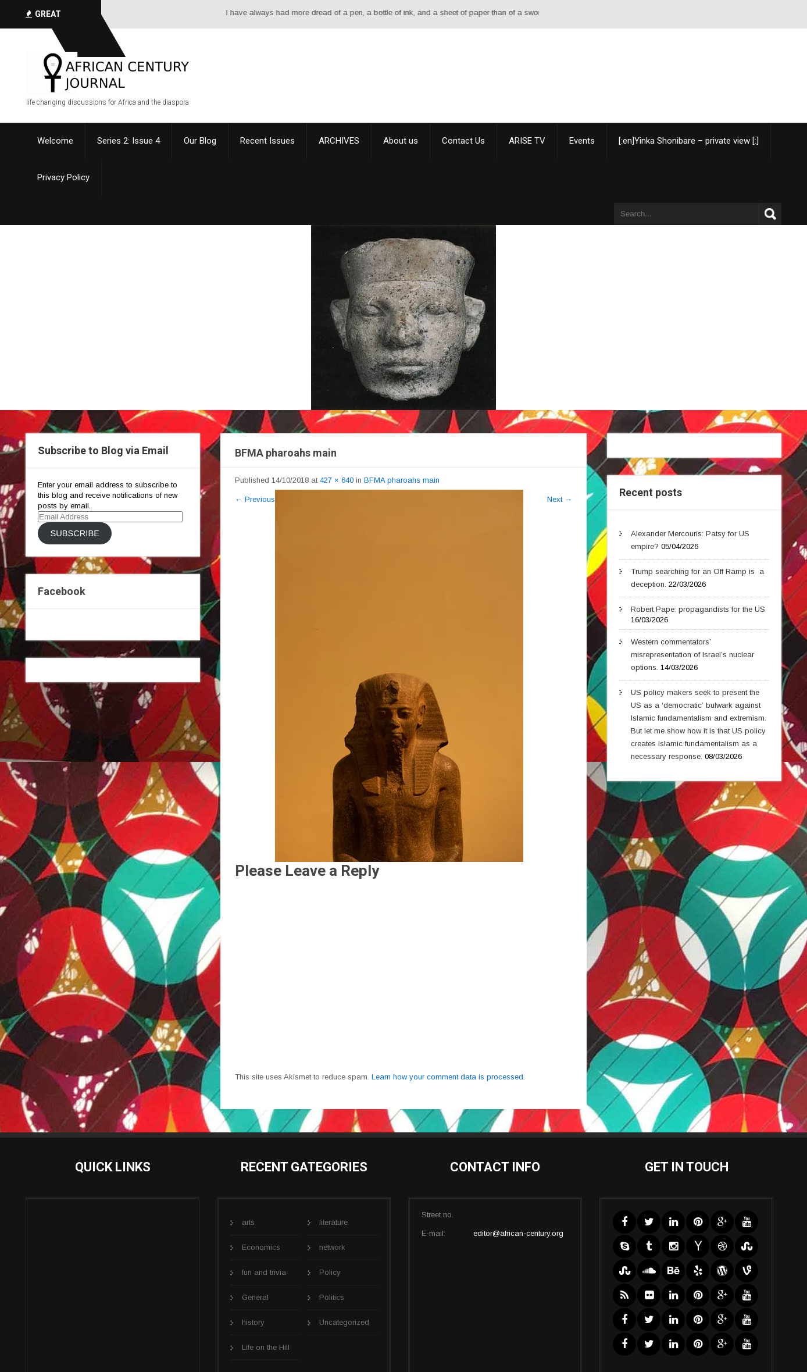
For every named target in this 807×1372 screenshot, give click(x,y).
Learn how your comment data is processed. (448, 1076)
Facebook (61, 591)
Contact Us (463, 141)
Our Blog (200, 141)
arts (248, 1222)
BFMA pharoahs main (402, 480)
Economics (261, 1247)
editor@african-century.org (518, 1233)
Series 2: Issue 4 (128, 141)
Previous (255, 499)
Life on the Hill (266, 1347)
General (255, 1297)
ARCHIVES (339, 141)
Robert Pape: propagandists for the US (698, 609)
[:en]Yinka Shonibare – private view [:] (689, 141)
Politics (331, 1297)
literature (333, 1222)
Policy (330, 1272)
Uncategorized (344, 1322)
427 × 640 (336, 480)
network (332, 1247)
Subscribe (74, 533)
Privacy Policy (63, 177)
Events (582, 141)
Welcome (55, 141)
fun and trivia (264, 1272)
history (253, 1322)
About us (400, 141)
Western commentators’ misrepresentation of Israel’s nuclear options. (692, 654)
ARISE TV (527, 141)
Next (559, 499)
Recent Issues (267, 141)
